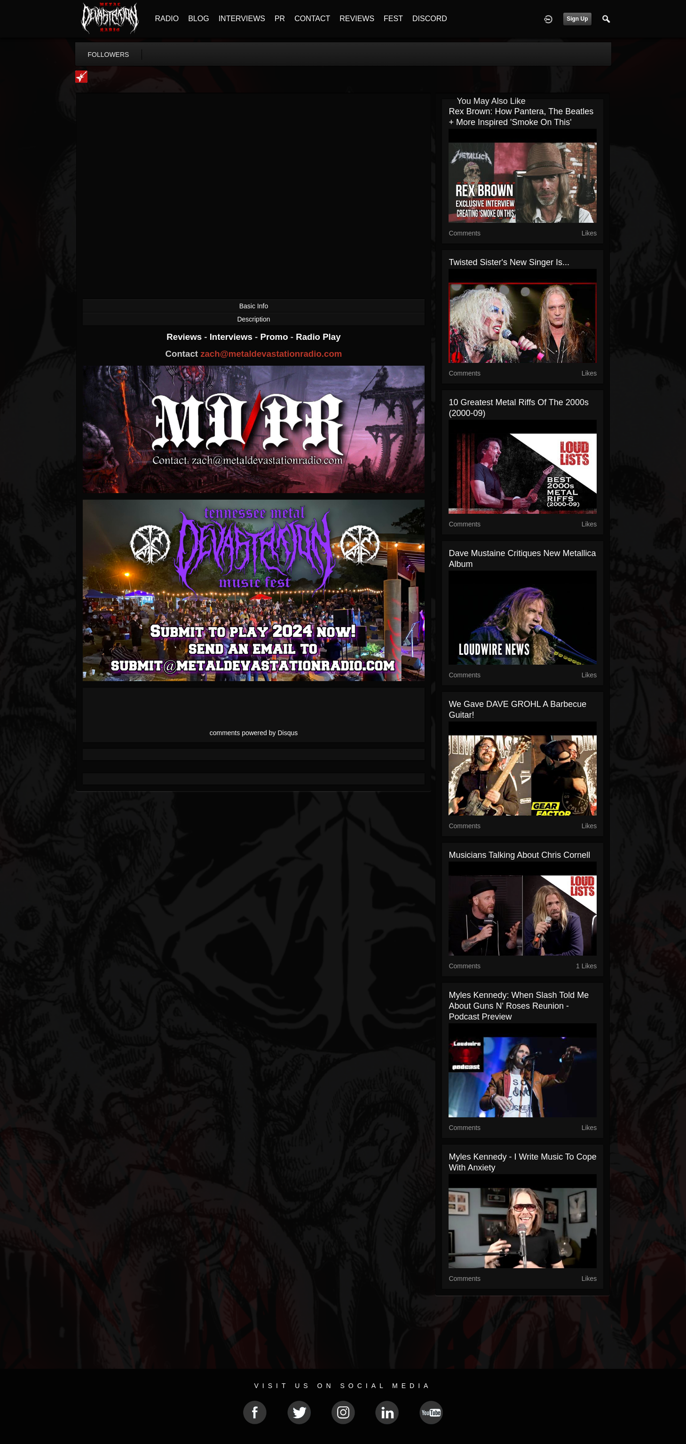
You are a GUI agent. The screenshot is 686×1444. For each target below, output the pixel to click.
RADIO (167, 19)
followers (108, 54)
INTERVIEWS (242, 19)
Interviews (232, 337)
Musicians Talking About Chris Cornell (519, 855)
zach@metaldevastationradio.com (271, 354)
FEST (393, 19)
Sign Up (577, 19)
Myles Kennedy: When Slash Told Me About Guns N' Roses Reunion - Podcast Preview (519, 1005)
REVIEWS (356, 19)
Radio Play (318, 337)
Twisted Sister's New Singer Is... (509, 262)
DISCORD (429, 19)
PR (280, 19)
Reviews (185, 337)
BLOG (198, 19)
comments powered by (254, 733)
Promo (275, 337)
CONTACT (312, 19)
